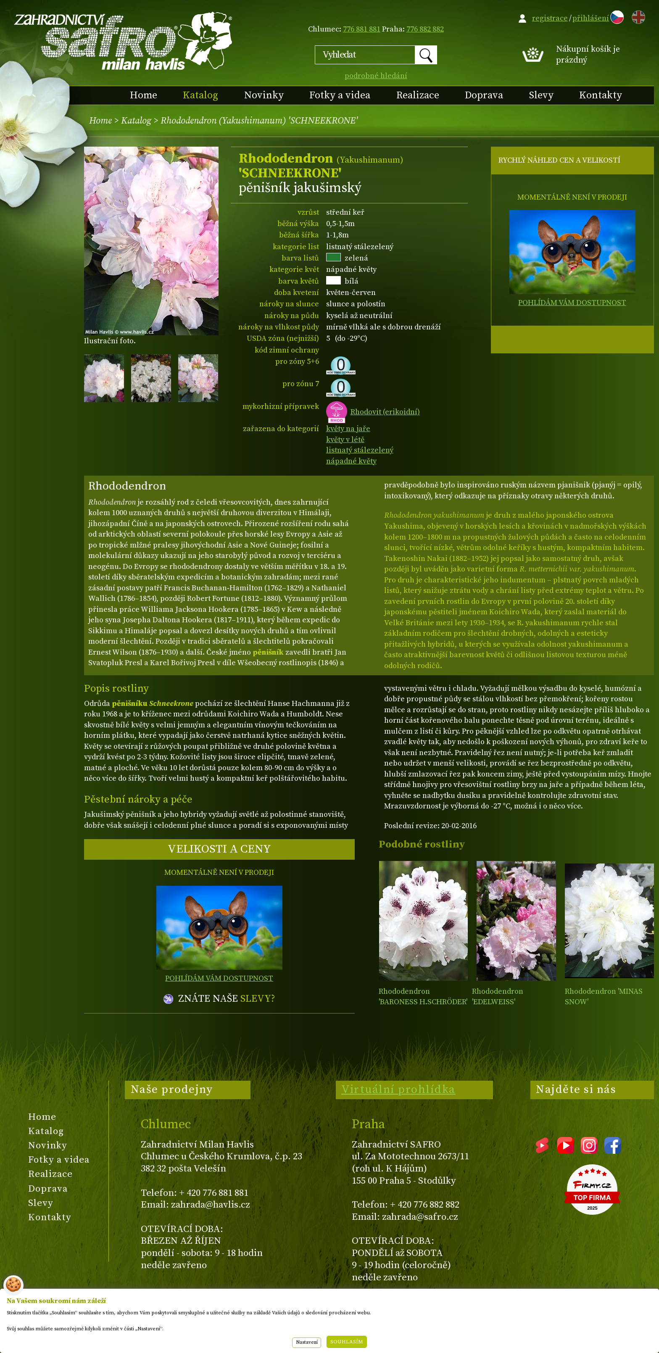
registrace (550, 18)
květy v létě (345, 440)
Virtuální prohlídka (398, 1089)
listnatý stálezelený (359, 450)
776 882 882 (425, 29)
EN (637, 16)
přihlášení (590, 18)
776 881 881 (361, 29)
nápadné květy (351, 461)
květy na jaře (348, 429)
